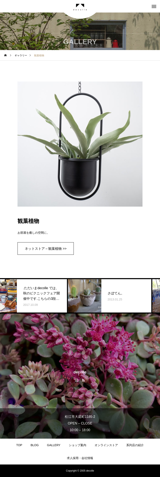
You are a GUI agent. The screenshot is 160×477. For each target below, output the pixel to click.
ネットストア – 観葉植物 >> (46, 248)
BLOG (35, 445)
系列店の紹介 (135, 445)
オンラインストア (106, 445)
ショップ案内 (77, 445)
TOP (19, 445)
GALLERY (53, 445)
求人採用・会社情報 (80, 458)
